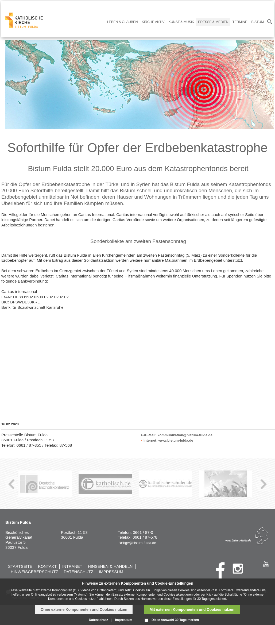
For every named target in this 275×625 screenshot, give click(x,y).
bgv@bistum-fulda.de (139, 543)
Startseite (20, 566)
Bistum (257, 22)
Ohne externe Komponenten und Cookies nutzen (84, 609)
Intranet (72, 566)
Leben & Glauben (122, 22)
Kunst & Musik (181, 22)
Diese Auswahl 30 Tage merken (175, 620)
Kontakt (47, 566)
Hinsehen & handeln (110, 566)
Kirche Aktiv (153, 22)
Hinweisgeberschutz (34, 571)
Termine (239, 22)
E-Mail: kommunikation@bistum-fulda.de (178, 435)
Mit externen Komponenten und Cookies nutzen (192, 609)
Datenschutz (79, 571)
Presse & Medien (213, 22)
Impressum (111, 571)
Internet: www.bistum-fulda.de (168, 440)
